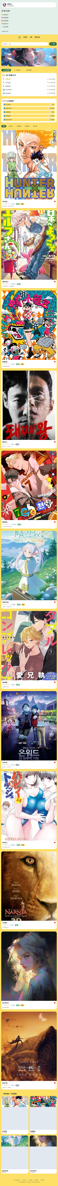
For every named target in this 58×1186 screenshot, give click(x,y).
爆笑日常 (35, 126)
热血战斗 (11, 126)
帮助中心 (25, 1180)
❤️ (55, 201)
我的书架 (37, 37)
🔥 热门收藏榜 (6, 70)
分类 (31, 37)
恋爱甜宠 (19, 126)
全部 (4, 126)
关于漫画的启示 (17, 1180)
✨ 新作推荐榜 (28, 70)
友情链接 (30, 1180)
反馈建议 (42, 1180)
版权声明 (36, 1180)
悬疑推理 (27, 126)
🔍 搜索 (53, 43)
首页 (19, 37)
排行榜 (25, 37)
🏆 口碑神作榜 (17, 70)
